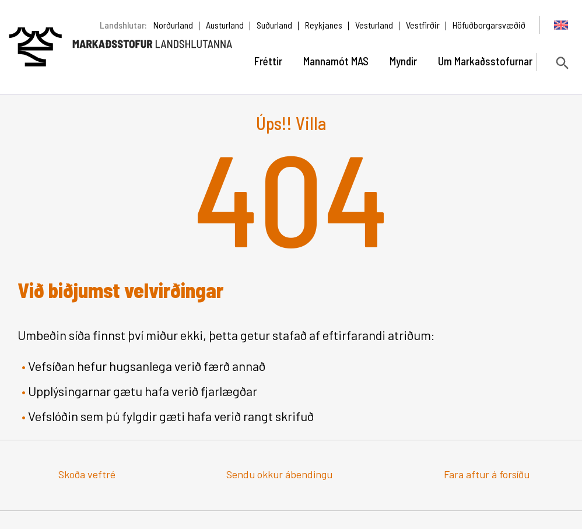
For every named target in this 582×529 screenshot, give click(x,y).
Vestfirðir (423, 24)
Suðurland (274, 24)
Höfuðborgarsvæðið (489, 24)
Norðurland (173, 24)
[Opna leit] (561, 63)
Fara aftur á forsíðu (487, 474)
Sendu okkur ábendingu (279, 474)
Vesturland (374, 24)
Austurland (225, 24)
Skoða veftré (86, 474)
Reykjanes (323, 24)
